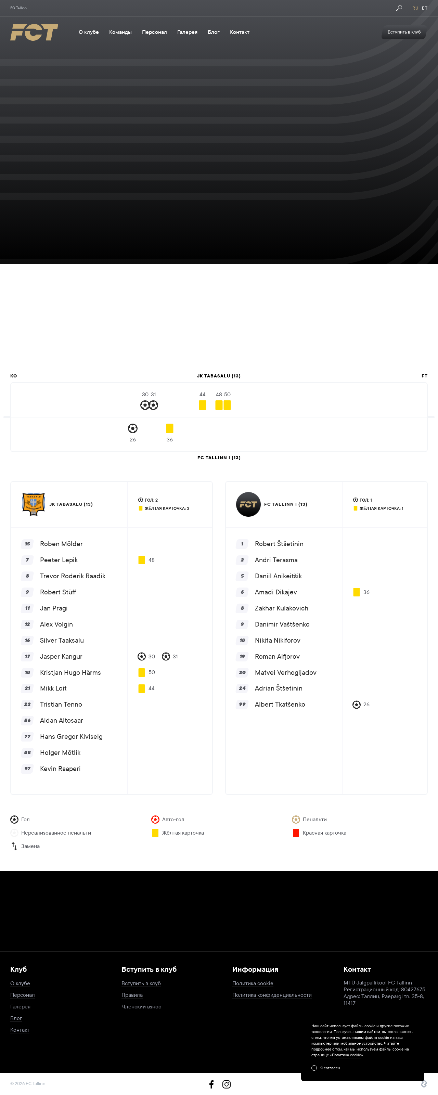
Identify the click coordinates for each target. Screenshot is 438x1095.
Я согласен (330, 1068)
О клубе (89, 32)
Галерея (187, 32)
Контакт (239, 32)
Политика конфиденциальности (272, 995)
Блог (214, 32)
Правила (132, 995)
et (425, 8)
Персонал (154, 32)
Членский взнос (141, 1006)
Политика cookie (252, 983)
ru (415, 8)
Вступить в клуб (141, 983)
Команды (120, 32)
